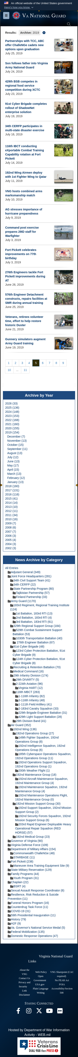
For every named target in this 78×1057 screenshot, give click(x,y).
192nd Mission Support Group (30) (37, 803)
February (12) (16, 478)
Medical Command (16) (27, 671)
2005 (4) (10, 540)
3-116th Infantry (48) (30, 700)
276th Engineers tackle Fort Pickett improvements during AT (25, 276)
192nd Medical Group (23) (31, 836)
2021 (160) (12, 424)
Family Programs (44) (23, 874)
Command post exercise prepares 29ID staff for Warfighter (22, 231)
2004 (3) (10, 544)
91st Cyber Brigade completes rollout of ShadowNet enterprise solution (26, 108)
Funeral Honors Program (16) (28, 902)
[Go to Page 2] (15, 362)
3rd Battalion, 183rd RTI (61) (33, 621)
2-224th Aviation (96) (28, 683)
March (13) (14, 473)
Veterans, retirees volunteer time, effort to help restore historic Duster (24, 321)
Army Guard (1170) (22, 601)
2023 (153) (12, 416)
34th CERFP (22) (23, 584)
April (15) (13, 469)
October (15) (15, 444)
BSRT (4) (18, 886)
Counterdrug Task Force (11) (28, 907)
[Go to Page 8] (56, 362)
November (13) (17, 440)
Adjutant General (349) (24, 572)
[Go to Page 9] (63, 362)
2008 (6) (10, 527)
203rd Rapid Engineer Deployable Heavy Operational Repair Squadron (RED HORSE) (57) (43, 828)
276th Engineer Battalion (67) (34, 642)
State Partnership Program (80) (32, 588)
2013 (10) (11, 506)
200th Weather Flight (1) (32, 770)
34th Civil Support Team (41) (30, 580)
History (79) (17, 919)
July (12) (12, 457)
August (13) (14, 453)
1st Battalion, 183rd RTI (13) (32, 613)
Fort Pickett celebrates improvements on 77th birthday (20, 254)
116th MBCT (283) (26, 692)
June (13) (13, 461)
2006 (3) (10, 535)
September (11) (17, 449)
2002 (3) (10, 548)
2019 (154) (12, 432)
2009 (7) (10, 523)
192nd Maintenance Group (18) (34, 774)
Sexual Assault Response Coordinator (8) (36, 890)
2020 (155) (12, 428)
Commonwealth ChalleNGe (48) (32, 853)
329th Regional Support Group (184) (35, 626)
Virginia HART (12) (29, 688)
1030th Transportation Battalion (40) (37, 638)
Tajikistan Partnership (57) (31, 592)
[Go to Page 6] (42, 362)
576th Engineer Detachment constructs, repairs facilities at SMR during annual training (26, 298)
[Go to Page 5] (35, 362)
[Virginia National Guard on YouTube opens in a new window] (49, 1012)
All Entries (11, 568)
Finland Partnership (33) (30, 597)
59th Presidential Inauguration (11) (32, 915)
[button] (19, 7)
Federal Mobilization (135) (26, 931)
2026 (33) (11, 403)
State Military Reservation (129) (30, 869)
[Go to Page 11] (25, 369)
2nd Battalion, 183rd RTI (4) (32, 617)
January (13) (15, 482)
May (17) (13, 465)
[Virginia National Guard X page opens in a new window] (39, 1012)
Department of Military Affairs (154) (32, 849)
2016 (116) (12, 494)
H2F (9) (14, 923)
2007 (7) (10, 531)
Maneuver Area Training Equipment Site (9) (39, 865)
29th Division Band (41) (29, 721)
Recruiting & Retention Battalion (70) (35, 667)
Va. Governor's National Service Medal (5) (36, 927)
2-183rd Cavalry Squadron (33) (36, 708)
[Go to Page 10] (9, 369)
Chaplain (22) (18, 882)
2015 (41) (11, 498)
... (17, 370)
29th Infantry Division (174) (29, 675)
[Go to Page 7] (49, 362)
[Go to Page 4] (29, 362)
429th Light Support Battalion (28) (38, 716)
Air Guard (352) (19, 725)
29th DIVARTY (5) (26, 679)
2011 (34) (11, 515)
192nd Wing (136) (23, 729)
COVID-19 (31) (19, 911)
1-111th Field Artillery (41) (33, 704)
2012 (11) (11, 511)
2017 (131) (12, 490)
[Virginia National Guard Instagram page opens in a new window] (28, 1012)
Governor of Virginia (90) (25, 840)
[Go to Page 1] (8, 362)
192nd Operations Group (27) (33, 733)
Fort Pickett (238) (20, 861)
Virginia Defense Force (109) (28, 845)
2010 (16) (11, 519)
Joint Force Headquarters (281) (29, 576)
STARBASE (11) (22, 857)
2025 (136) (12, 407)
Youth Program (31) (24, 878)
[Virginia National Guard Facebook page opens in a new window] (18, 1012)
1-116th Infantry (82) (30, 696)
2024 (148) (12, 411)
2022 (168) (12, 420)
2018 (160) (12, 486)
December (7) (16, 436)
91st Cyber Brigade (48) (27, 646)
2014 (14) (11, 502)
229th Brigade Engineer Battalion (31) (41, 712)
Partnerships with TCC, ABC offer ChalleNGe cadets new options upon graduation (24, 45)
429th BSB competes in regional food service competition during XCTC (22, 85)
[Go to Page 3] (22, 362)
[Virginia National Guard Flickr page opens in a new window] (60, 1012)
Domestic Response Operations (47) (33, 936)
